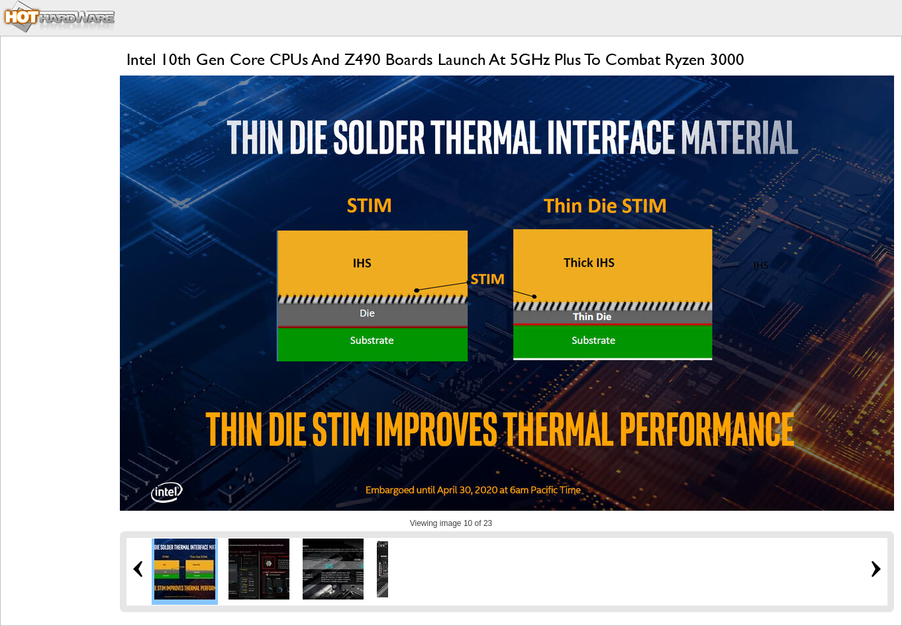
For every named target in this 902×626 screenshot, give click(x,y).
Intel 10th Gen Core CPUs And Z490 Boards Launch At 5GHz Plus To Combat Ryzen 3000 (435, 59)
